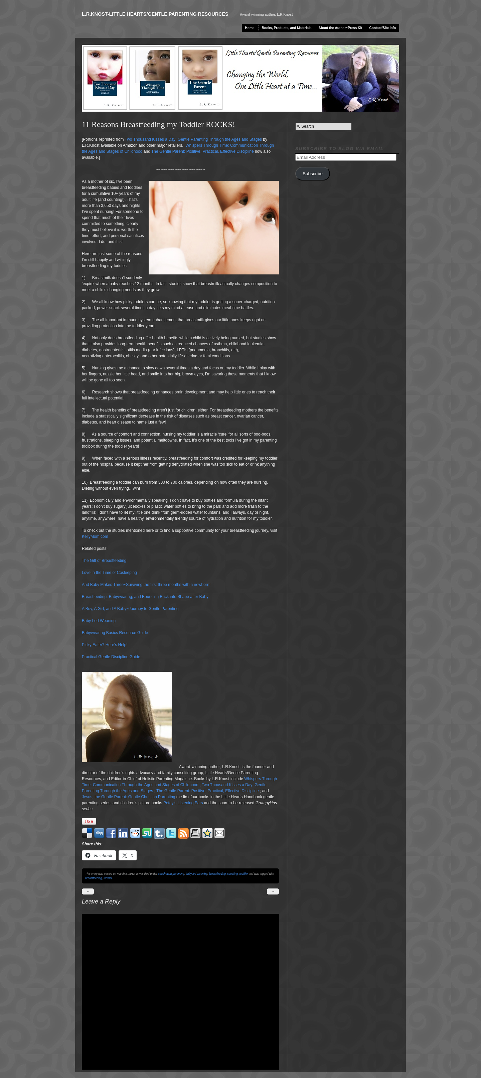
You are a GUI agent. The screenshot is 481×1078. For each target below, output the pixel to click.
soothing (232, 873)
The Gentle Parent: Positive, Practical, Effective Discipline (202, 151)
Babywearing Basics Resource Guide (115, 632)
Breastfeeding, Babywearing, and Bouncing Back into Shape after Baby (145, 596)
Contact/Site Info (382, 28)
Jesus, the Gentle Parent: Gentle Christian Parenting (128, 797)
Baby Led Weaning (99, 620)
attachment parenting (171, 873)
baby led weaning (196, 873)
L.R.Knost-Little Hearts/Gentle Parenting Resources (155, 14)
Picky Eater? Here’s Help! (105, 644)
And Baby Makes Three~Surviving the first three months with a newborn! (146, 584)
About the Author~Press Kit (340, 28)
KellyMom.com (95, 536)
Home (250, 28)
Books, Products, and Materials (287, 28)
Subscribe (313, 173)
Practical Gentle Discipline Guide (111, 656)
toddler (243, 873)
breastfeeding (217, 873)
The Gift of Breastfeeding (104, 560)
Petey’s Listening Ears (183, 803)
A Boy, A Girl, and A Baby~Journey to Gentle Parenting (130, 608)
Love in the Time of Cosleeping (109, 572)
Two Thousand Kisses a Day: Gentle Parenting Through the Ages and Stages (193, 139)
